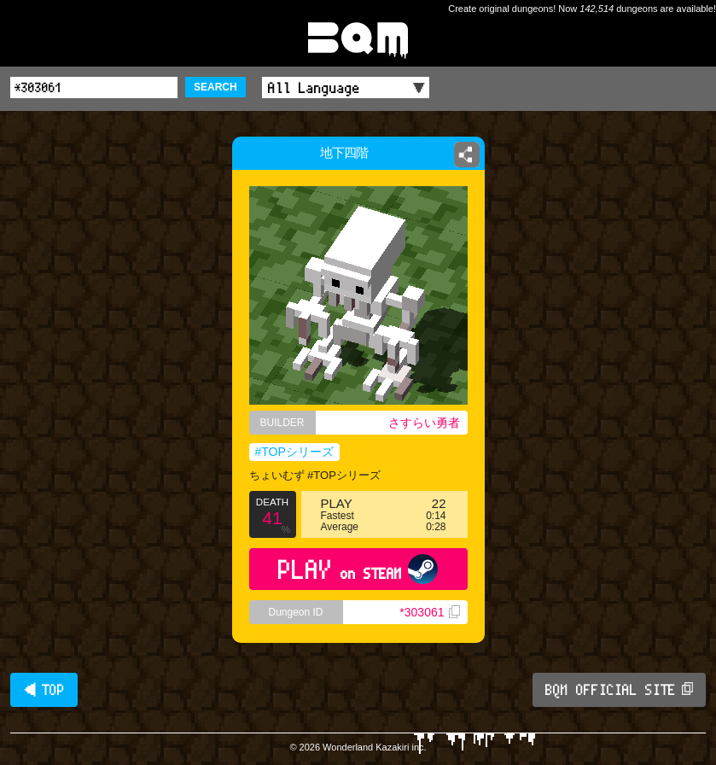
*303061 (429, 612)
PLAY (358, 569)
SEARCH (215, 87)
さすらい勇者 (424, 422)
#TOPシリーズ (294, 451)
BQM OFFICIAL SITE (619, 689)
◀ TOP (44, 689)
